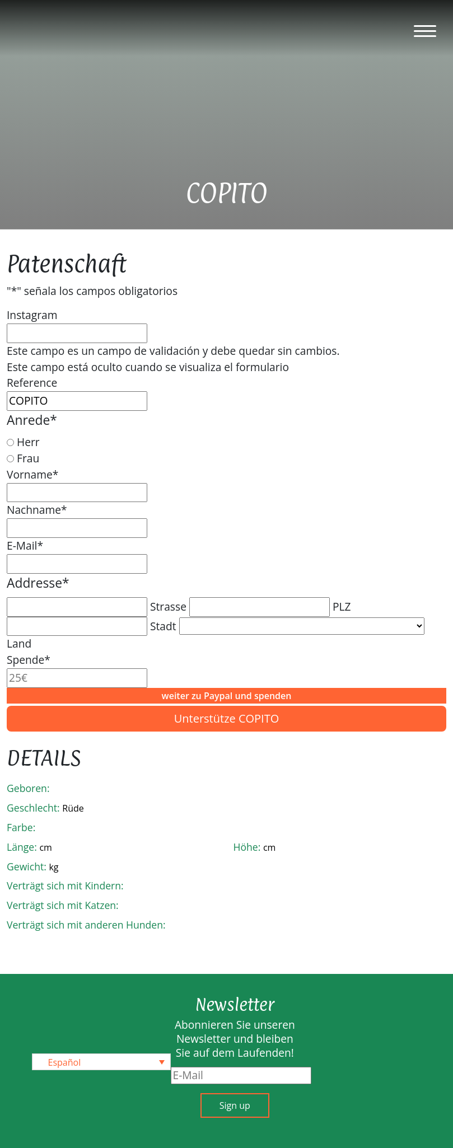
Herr (28, 441)
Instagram (32, 314)
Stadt (163, 626)
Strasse (168, 606)
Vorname (32, 474)
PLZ (342, 606)
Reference (32, 382)
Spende (28, 659)
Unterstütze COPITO (226, 718)
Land (19, 643)
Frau (28, 458)
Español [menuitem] (64, 1062)
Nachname (37, 509)
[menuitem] (101, 1061)
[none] (101, 1061)
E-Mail (25, 545)
